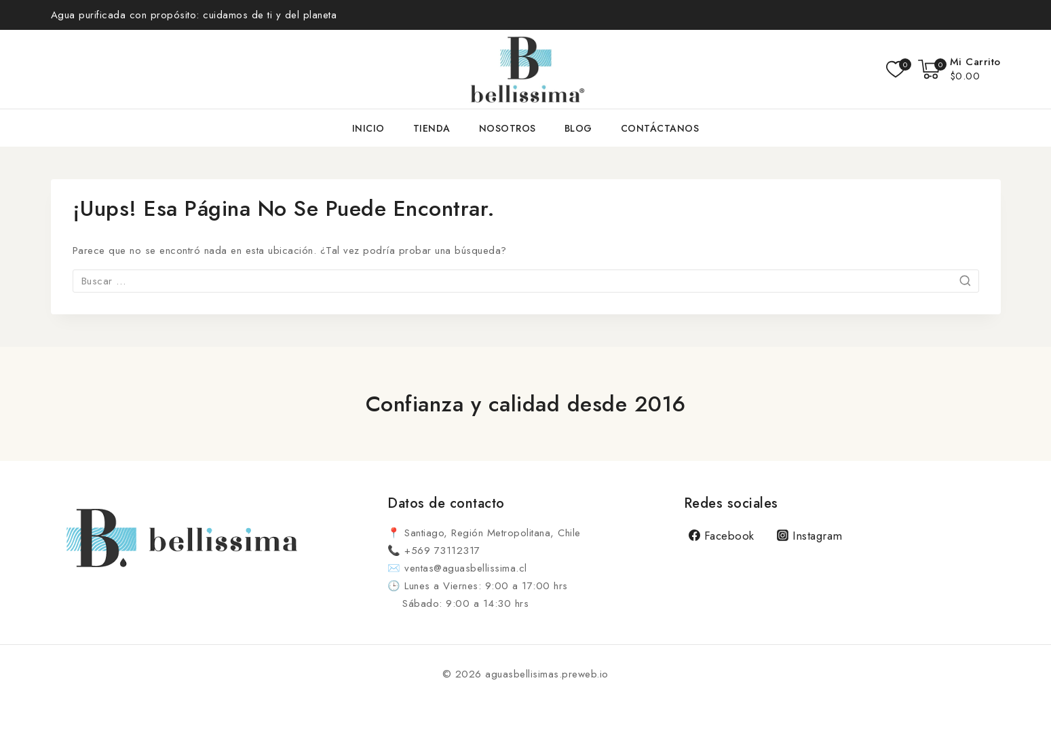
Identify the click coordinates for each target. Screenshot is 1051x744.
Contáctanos (660, 128)
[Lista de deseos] (895, 69)
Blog (578, 128)
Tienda (432, 128)
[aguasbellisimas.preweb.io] (526, 69)
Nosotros (507, 128)
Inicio (368, 128)
